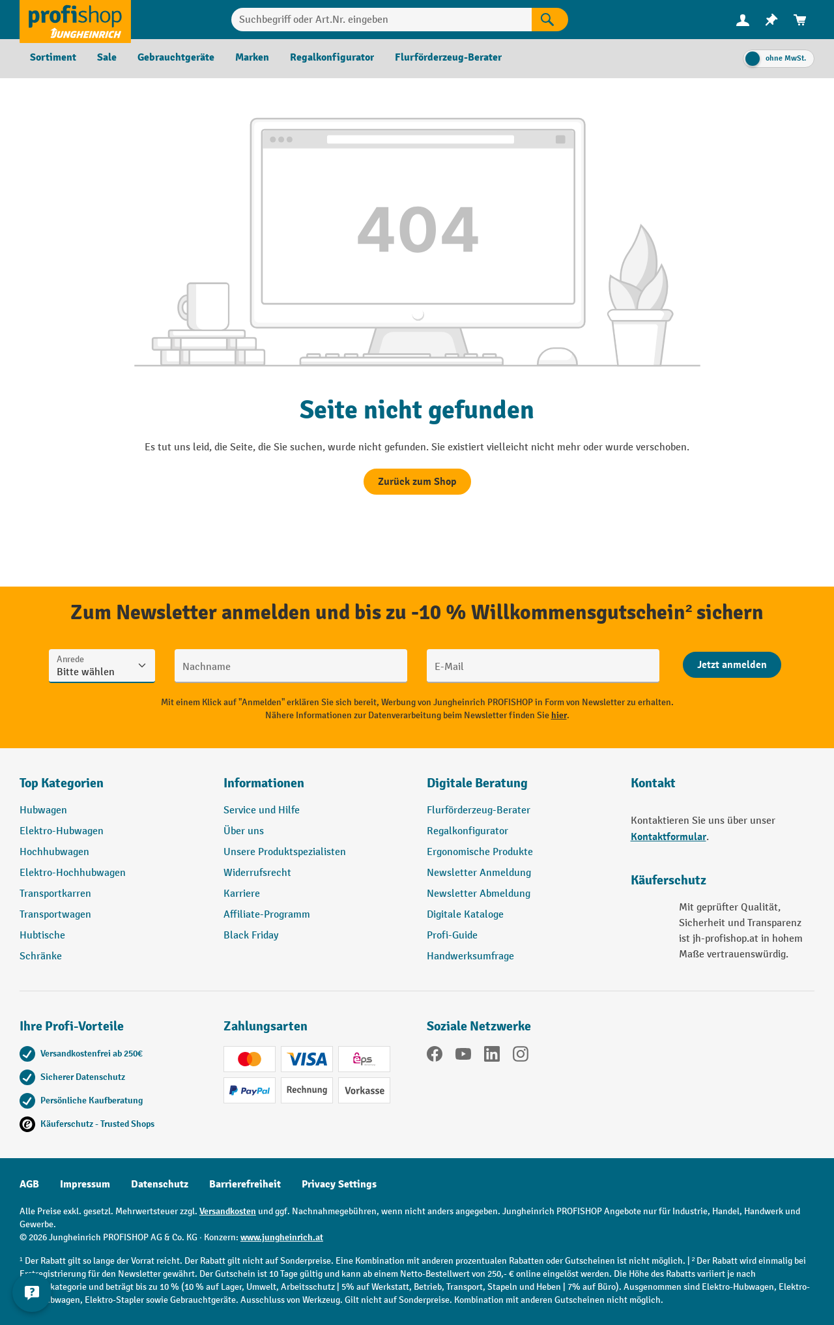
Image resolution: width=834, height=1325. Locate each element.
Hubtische (42, 935)
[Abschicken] (732, 665)
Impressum (85, 1184)
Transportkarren (55, 894)
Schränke (41, 956)
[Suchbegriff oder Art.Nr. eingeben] (381, 19)
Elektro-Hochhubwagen (73, 873)
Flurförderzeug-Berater (478, 810)
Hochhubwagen (54, 852)
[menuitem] (742, 20)
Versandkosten (227, 1211)
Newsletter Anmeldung (479, 873)
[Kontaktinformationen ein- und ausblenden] (32, 1292)
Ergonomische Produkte (480, 852)
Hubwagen (43, 810)
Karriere (241, 894)
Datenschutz (159, 1184)
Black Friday (250, 935)
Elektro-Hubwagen (62, 831)
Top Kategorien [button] (62, 783)
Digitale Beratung (477, 783)
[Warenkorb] (800, 20)
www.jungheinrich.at (281, 1237)
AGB (29, 1184)
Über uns (243, 831)
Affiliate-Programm (266, 915)
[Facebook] (434, 1056)
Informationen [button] (263, 783)
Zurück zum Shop (417, 481)
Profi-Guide (452, 935)
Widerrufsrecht (257, 873)
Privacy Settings (339, 1184)
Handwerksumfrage (470, 956)
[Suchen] (550, 19)
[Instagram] (520, 1056)
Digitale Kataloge (465, 915)
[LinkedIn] (492, 1056)
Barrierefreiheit (245, 1184)
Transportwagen (55, 915)
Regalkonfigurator (467, 831)
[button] (519, 788)
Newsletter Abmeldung (478, 894)
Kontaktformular (668, 836)
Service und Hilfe (261, 810)
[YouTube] (463, 1056)
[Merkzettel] (771, 20)
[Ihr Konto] (742, 19)
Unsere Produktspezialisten (284, 852)
